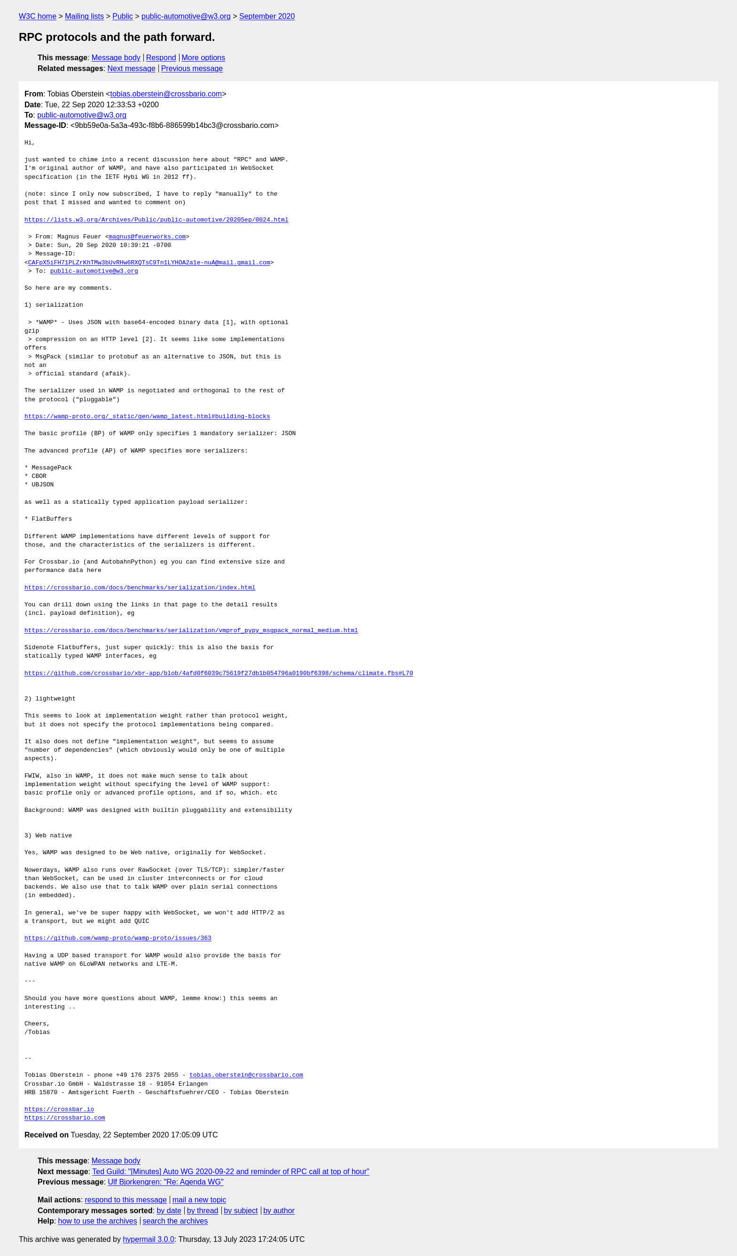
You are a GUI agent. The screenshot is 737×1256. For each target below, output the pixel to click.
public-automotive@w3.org (186, 16)
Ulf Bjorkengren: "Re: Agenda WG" (165, 1182)
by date (169, 1211)
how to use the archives (97, 1221)
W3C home (37, 16)
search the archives (175, 1221)
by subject (241, 1211)
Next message (132, 68)
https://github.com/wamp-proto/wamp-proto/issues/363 (118, 938)
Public (122, 16)
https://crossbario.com (64, 1118)
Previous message (192, 68)
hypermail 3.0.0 (148, 1239)
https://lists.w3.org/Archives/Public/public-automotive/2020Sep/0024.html (156, 220)
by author (279, 1211)
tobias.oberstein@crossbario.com (166, 94)
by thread (203, 1211)
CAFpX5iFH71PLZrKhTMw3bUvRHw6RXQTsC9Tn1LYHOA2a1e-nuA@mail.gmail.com (149, 263)
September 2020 (267, 16)
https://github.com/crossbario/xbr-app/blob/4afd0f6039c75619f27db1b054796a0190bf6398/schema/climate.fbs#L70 (218, 673)
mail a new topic (199, 1200)
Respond (161, 58)
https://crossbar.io (59, 1109)
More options (204, 58)
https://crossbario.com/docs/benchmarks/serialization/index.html (139, 588)
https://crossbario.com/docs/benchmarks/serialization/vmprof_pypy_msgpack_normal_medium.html (191, 631)
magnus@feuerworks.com (147, 237)
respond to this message (125, 1200)
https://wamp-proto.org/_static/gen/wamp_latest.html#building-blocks (147, 417)
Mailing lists (84, 16)
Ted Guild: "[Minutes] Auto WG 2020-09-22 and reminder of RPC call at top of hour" (230, 1172)
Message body (116, 58)
